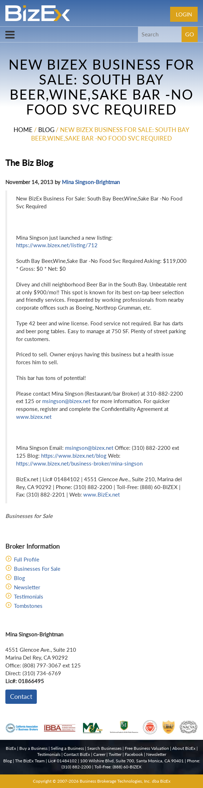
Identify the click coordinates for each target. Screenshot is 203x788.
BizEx (11, 748)
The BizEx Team (30, 760)
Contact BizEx (77, 754)
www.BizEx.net (101, 494)
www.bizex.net (33, 416)
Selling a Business (67, 748)
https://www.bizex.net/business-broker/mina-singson (79, 463)
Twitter (115, 754)
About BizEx (183, 748)
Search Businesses (104, 748)
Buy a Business (33, 748)
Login (184, 14)
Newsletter (27, 587)
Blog (46, 129)
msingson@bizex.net (66, 401)
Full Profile (26, 559)
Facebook (134, 754)
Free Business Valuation (147, 748)
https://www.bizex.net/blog (74, 455)
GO (189, 34)
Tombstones (28, 606)
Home (23, 129)
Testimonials (28, 596)
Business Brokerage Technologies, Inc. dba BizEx (125, 781)
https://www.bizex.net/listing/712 (57, 245)
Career (99, 754)
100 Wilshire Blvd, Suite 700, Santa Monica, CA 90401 (132, 760)
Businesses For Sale (37, 568)
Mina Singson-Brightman (91, 182)
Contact (21, 696)
